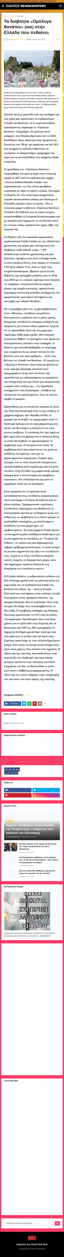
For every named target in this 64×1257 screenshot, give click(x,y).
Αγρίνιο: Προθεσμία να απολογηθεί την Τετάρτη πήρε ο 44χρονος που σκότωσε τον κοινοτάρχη (30, 829)
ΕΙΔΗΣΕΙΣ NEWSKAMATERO (26, 6)
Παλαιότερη (56, 760)
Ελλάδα (20, 16)
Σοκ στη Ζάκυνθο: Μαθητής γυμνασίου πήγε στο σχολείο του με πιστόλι (37, 872)
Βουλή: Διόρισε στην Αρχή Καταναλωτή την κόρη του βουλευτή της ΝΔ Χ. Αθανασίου (37, 846)
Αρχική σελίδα (9, 16)
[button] (3, 6)
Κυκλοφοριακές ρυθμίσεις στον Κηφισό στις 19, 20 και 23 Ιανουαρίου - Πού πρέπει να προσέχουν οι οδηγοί (38, 860)
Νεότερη (6, 760)
